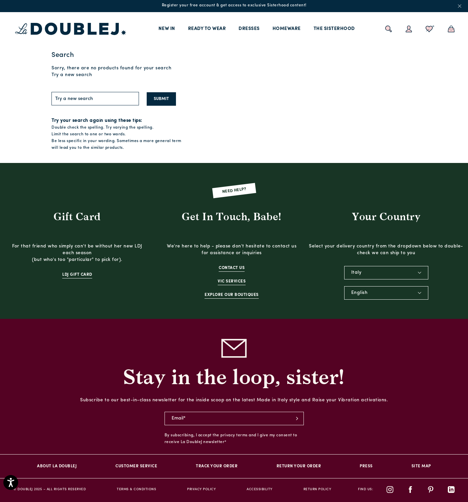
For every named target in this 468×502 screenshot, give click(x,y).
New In (166, 28)
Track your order (217, 466)
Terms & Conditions (136, 489)
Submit (161, 99)
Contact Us (232, 268)
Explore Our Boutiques (232, 295)
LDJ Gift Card (77, 275)
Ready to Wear (207, 28)
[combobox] (386, 272)
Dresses (249, 28)
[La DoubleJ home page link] (70, 29)
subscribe (297, 418)
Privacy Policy (201, 489)
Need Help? (234, 190)
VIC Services (232, 281)
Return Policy (317, 489)
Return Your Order (299, 466)
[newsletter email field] (234, 418)
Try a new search (71, 74)
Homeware (287, 28)
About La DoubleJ (57, 466)
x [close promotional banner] (459, 6)
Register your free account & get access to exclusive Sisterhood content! (234, 5)
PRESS (366, 466)
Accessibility (260, 489)
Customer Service (136, 466)
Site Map (421, 466)
